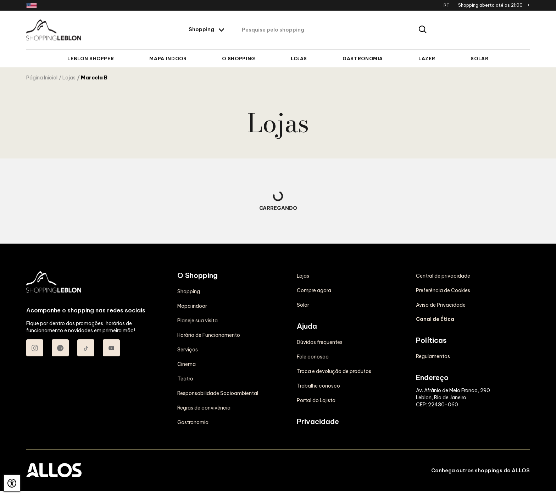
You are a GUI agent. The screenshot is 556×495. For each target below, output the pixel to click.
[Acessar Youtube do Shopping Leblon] (111, 347)
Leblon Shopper (90, 58)
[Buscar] (423, 30)
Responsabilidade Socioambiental (217, 393)
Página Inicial (41, 77)
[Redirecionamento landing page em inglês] (31, 5)
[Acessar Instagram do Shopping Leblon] (34, 347)
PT (447, 5)
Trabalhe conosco (318, 386)
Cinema (186, 364)
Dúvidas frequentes (320, 342)
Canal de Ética (435, 319)
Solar (479, 58)
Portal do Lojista (316, 400)
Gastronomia (363, 58)
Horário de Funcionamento (208, 335)
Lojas (299, 58)
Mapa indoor (168, 58)
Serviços (187, 349)
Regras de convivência (203, 408)
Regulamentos (433, 356)
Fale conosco (313, 357)
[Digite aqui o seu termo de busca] (332, 30)
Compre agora (314, 290)
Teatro (185, 379)
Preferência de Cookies (443, 290)
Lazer (426, 58)
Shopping (188, 291)
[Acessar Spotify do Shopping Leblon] (60, 347)
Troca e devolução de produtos (334, 371)
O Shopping (238, 58)
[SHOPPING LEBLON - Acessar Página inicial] (53, 30)
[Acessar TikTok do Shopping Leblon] (85, 347)
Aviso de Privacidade (441, 305)
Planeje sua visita (197, 320)
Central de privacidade (443, 276)
